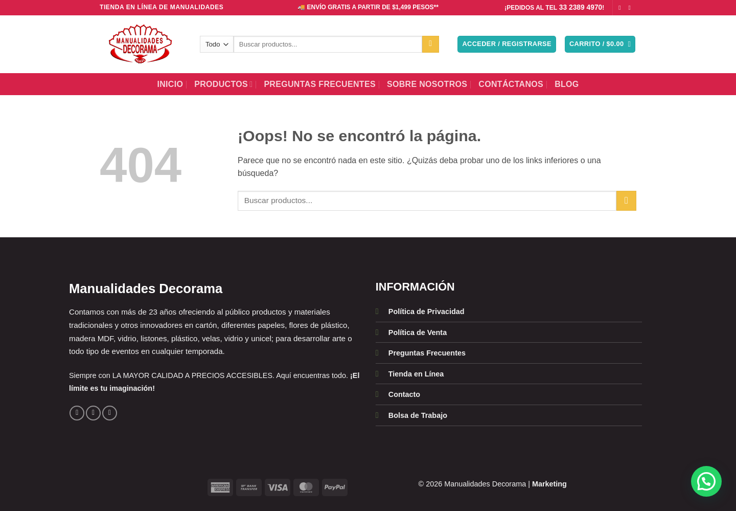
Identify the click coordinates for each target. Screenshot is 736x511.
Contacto (404, 394)
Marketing (549, 484)
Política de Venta (417, 332)
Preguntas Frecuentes (320, 84)
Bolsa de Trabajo (417, 415)
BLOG (567, 84)
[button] (506, 44)
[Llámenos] (109, 413)
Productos (223, 84)
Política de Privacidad (426, 311)
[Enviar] (430, 44)
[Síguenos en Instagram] (631, 7)
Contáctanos (510, 84)
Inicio (170, 84)
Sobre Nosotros (427, 84)
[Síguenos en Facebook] (621, 7)
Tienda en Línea (416, 374)
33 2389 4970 (580, 7)
